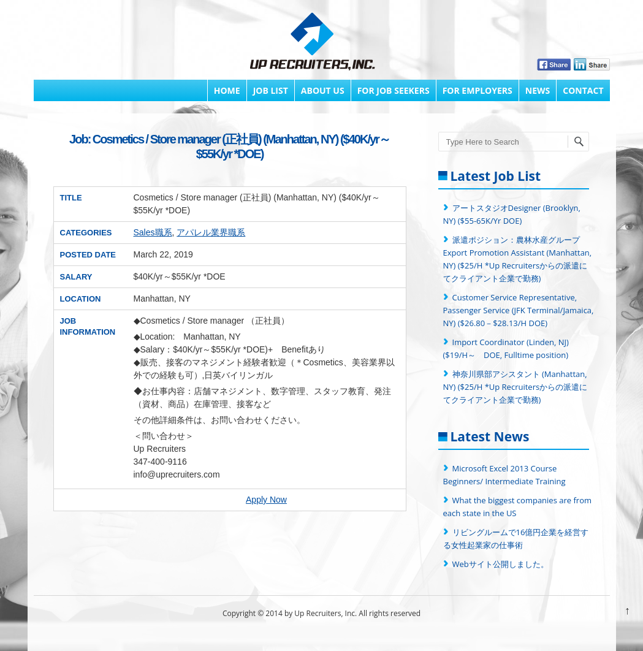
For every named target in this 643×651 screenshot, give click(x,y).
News (537, 90)
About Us (322, 90)
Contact (583, 90)
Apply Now (266, 499)
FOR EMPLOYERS (477, 90)
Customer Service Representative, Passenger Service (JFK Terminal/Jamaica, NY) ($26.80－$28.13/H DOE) (518, 310)
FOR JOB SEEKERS (393, 90)
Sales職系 (153, 232)
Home (227, 90)
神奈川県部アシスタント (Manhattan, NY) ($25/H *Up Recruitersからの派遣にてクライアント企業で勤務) (515, 386)
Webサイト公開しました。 (500, 563)
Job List (270, 90)
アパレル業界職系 (211, 232)
